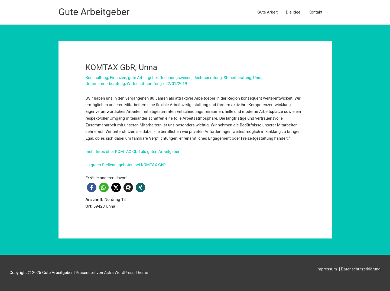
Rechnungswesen (176, 77)
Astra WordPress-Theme (126, 272)
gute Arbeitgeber (143, 77)
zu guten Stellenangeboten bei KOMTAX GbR (126, 164)
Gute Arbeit (267, 12)
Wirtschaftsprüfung (144, 83)
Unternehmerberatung (105, 83)
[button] (91, 187)
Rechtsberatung (207, 77)
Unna (257, 77)
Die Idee (293, 12)
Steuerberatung (237, 77)
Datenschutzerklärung (361, 269)
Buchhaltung (97, 77)
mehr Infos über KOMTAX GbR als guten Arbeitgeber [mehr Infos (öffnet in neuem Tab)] (133, 151)
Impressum (327, 269)
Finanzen (118, 77)
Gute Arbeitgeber (94, 12)
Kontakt (315, 12)
